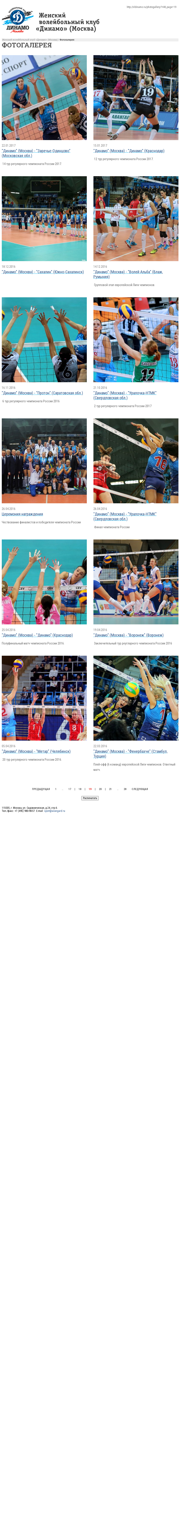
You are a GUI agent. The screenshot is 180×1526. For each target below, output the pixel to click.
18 (80, 789)
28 (125, 789)
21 (110, 789)
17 (69, 789)
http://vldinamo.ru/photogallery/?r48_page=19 (151, 7)
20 (100, 789)
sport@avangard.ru (54, 811)
